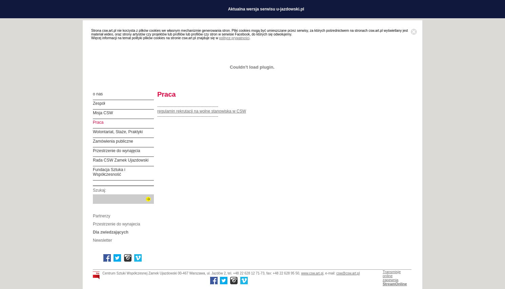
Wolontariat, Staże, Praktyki (118, 131)
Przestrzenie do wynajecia (116, 224)
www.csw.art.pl (312, 273)
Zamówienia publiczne (113, 141)
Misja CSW (103, 113)
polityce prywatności (234, 38)
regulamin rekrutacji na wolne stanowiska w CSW (201, 111)
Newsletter (102, 240)
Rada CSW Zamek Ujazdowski (120, 160)
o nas (98, 94)
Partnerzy (101, 216)
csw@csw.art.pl (348, 273)
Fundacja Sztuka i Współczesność (109, 172)
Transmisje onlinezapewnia (395, 278)
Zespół (99, 103)
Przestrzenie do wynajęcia (116, 150)
